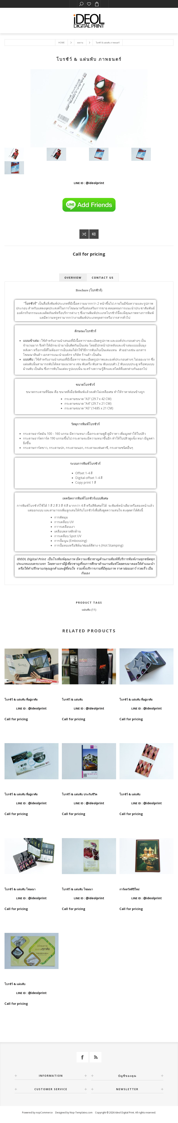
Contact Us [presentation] (103, 277)
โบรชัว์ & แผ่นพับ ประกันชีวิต (79, 794)
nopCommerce (44, 1112)
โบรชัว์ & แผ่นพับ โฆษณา (20, 889)
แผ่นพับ (86, 609)
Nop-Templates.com (81, 1112)
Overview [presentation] (73, 277)
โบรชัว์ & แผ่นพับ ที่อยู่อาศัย (20, 699)
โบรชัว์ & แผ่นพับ (72, 699)
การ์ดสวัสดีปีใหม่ (129, 889)
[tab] (73, 277)
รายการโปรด (89, 4)
